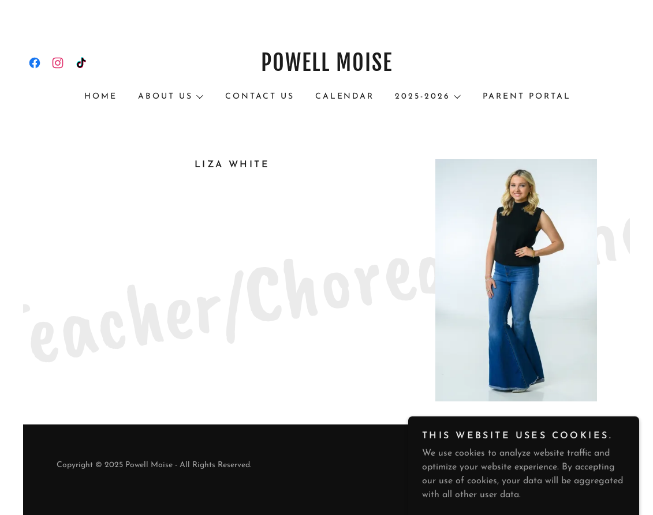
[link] (34, 62)
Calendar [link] (345, 96)
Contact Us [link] (259, 96)
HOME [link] (100, 96)
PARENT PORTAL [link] (527, 96)
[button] (170, 97)
